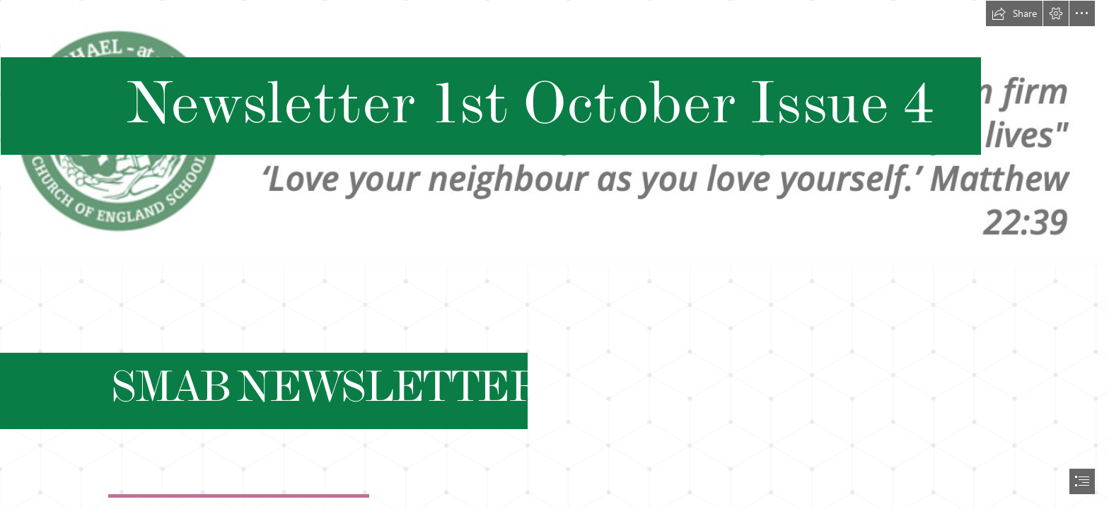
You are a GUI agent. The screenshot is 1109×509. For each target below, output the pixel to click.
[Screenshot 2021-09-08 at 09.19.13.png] (554, 133)
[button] (1014, 13)
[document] (554, 254)
